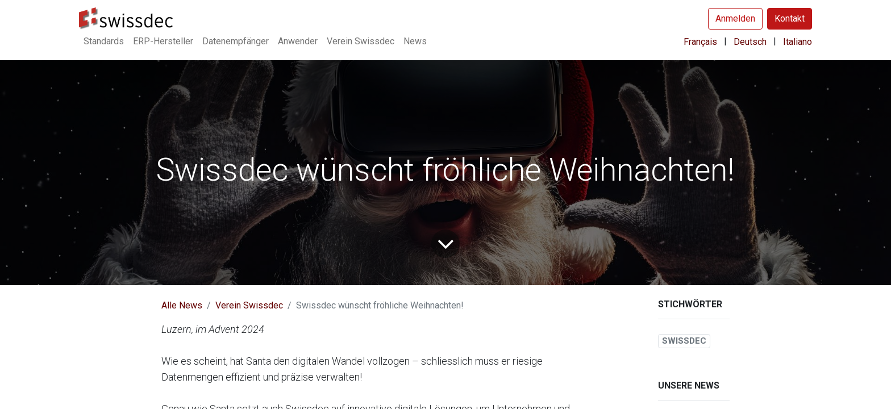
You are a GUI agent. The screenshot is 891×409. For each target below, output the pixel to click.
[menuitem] (103, 41)
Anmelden (735, 18)
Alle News (181, 305)
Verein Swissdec (249, 305)
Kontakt (790, 18)
